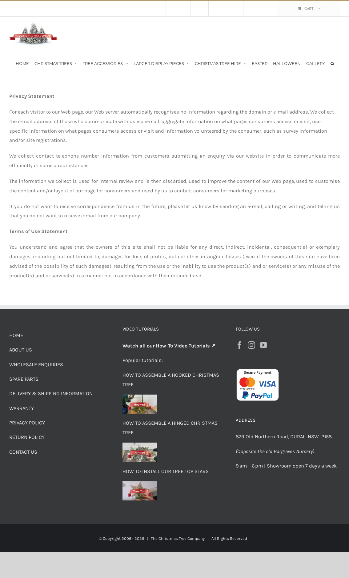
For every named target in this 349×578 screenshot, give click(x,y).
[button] (332, 63)
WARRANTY (21, 408)
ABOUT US (20, 350)
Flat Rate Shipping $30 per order (67, 8)
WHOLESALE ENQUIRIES (36, 364)
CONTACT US (23, 452)
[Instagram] (251, 345)
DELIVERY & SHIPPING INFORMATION (51, 393)
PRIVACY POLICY (27, 423)
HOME (16, 335)
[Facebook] (239, 345)
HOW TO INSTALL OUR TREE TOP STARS (165, 471)
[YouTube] (263, 345)
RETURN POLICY (27, 437)
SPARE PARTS (23, 379)
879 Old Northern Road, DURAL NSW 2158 (284, 437)
